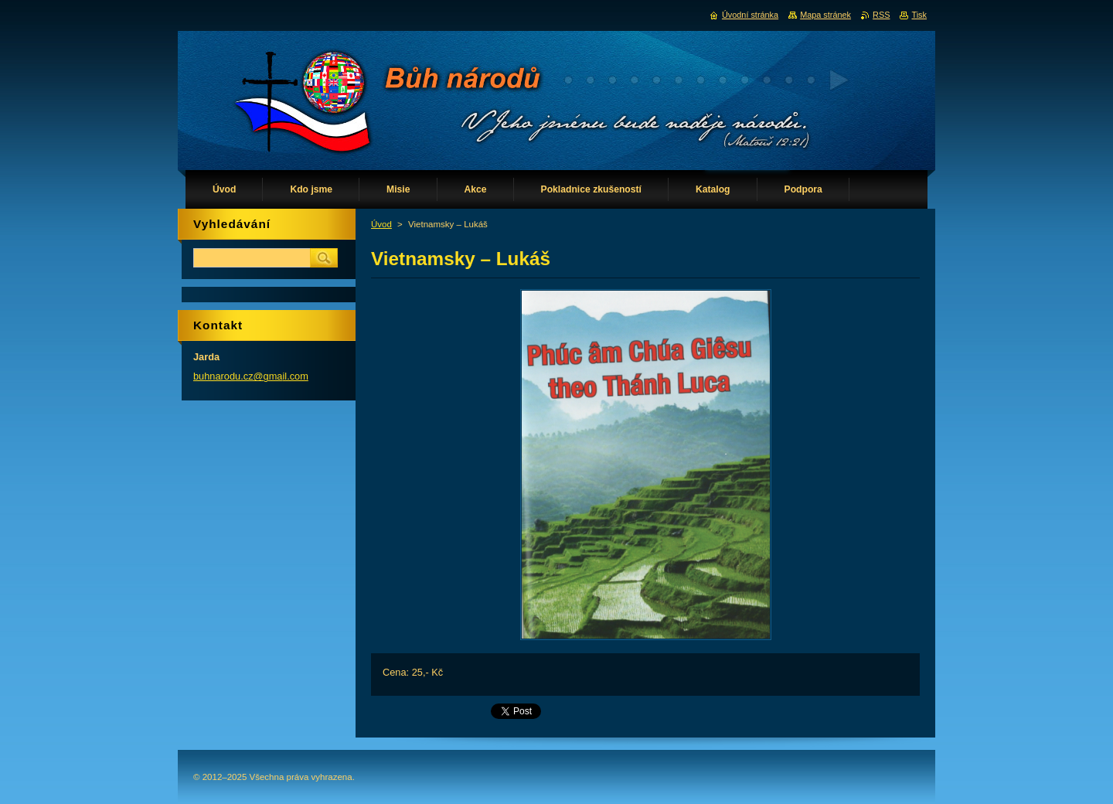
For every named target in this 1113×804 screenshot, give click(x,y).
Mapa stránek (825, 14)
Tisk (919, 14)
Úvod (381, 224)
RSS (881, 14)
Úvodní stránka (750, 14)
